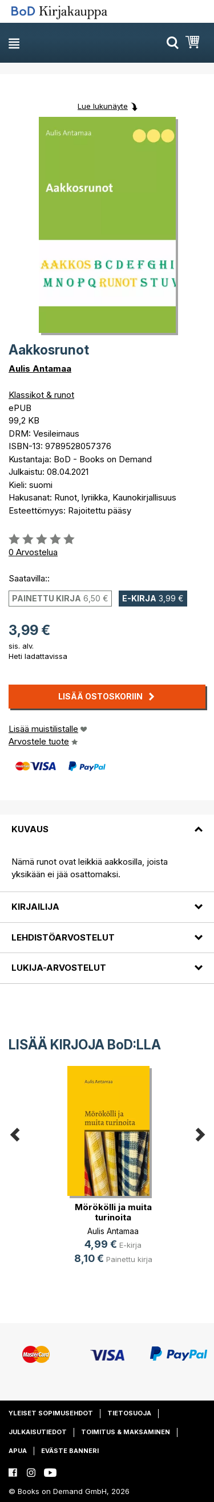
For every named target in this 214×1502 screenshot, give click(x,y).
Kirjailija (35, 906)
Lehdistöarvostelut (63, 937)
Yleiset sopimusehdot (51, 1413)
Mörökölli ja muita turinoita (113, 1212)
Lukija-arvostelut (58, 967)
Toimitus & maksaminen (125, 1432)
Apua (18, 1451)
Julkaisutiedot (38, 1432)
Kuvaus (30, 829)
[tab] (107, 822)
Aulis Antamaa (40, 368)
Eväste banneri (70, 1451)
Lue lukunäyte (103, 106)
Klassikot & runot (41, 394)
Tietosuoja (129, 1413)
